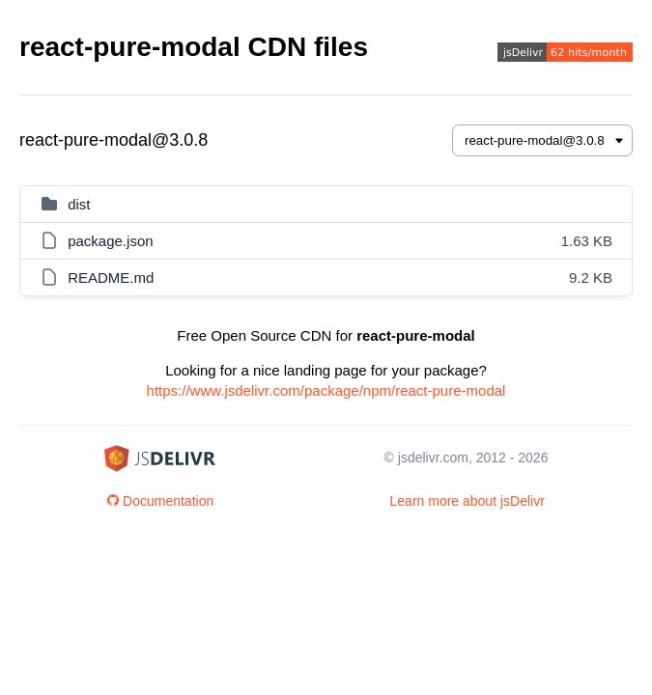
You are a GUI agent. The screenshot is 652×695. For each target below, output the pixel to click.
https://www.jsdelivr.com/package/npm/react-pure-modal (326, 390)
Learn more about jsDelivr (467, 501)
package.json (110, 241)
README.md (111, 277)
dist (79, 204)
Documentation (160, 501)
